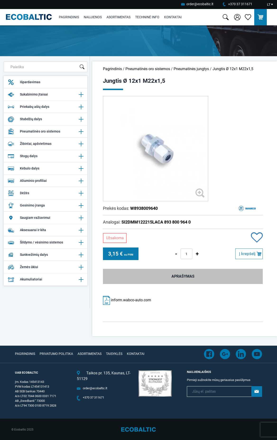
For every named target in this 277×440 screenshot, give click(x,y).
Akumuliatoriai (45, 279)
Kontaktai (173, 17)
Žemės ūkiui (45, 267)
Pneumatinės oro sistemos (45, 131)
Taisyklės (114, 354)
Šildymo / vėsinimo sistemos (45, 242)
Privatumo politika (56, 354)
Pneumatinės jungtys (191, 69)
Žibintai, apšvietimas (45, 144)
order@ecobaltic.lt (199, 4)
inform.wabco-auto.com (127, 300)
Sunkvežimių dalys (45, 255)
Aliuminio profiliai (45, 181)
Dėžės (45, 193)
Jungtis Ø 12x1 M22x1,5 (232, 69)
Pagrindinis (69, 17)
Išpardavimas (24, 82)
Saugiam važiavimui (45, 218)
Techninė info (147, 17)
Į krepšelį (247, 253)
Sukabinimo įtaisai (45, 94)
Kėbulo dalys (45, 168)
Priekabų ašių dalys (45, 107)
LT (268, 4)
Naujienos (93, 17)
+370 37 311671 (240, 4)
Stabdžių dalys (45, 119)
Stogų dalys (45, 156)
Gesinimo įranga (45, 205)
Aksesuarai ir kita (45, 230)
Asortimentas (118, 17)
